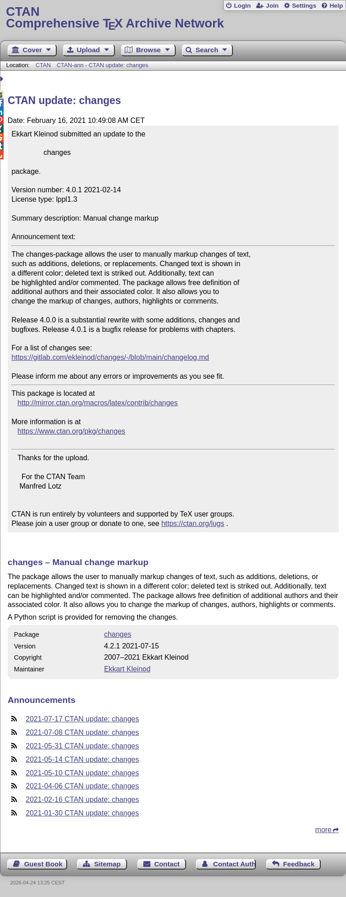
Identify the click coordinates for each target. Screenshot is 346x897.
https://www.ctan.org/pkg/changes (71, 431)
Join (272, 5)
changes (118, 634)
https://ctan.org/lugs (192, 523)
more (323, 830)
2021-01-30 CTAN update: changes (82, 813)
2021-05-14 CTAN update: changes (82, 759)
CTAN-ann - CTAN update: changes (102, 65)
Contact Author (234, 864)
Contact (167, 864)
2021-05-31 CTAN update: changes (82, 746)
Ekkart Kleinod (127, 669)
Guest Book (43, 864)
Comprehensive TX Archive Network (173, 18)
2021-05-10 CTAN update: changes (82, 773)
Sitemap (107, 864)
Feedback (298, 864)
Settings (304, 5)
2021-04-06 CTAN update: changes (82, 786)
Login (242, 5)
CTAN (43, 65)
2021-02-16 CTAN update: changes (82, 799)
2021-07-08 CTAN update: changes (82, 732)
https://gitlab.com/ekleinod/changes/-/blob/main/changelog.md (110, 357)
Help (336, 5)
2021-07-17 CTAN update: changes (82, 719)
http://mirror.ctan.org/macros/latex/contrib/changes (98, 403)
